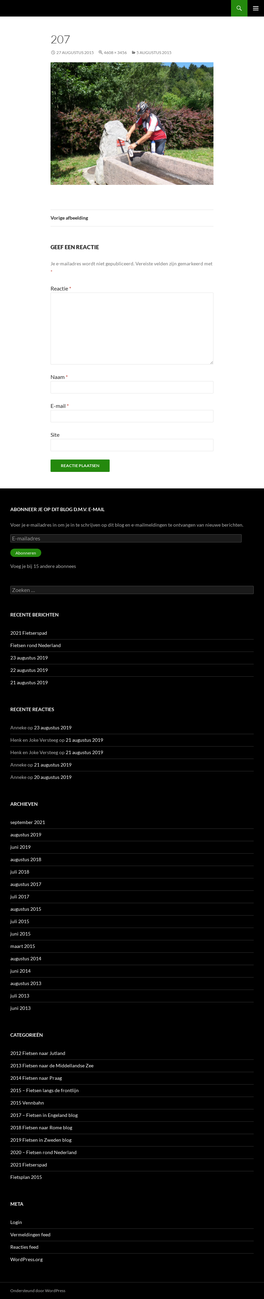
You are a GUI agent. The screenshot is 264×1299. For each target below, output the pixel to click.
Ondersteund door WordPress (37, 1290)
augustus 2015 (25, 909)
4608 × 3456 (115, 52)
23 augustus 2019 (29, 658)
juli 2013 (19, 996)
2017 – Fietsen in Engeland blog (44, 1115)
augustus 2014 (25, 958)
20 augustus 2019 (53, 777)
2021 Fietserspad (28, 633)
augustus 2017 (25, 884)
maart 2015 (22, 946)
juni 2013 (20, 1008)
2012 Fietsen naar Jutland (37, 1053)
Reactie (61, 288)
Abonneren (25, 553)
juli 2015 (19, 921)
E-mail (60, 405)
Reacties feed (24, 1247)
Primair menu (256, 8)
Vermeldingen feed (30, 1234)
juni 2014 (20, 971)
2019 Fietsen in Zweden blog (41, 1140)
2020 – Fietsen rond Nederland (43, 1152)
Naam (59, 376)
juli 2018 (19, 872)
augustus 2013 (25, 983)
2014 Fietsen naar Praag (36, 1078)
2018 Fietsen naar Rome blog (41, 1127)
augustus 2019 (25, 834)
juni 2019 (20, 847)
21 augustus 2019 (29, 682)
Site (55, 434)
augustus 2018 (25, 859)
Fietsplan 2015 (26, 1177)
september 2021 (27, 822)
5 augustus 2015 (154, 52)
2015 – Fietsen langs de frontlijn (44, 1090)
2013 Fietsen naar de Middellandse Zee (52, 1065)
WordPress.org (26, 1259)
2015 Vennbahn (27, 1103)
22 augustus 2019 (29, 670)
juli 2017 (19, 896)
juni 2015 (20, 934)
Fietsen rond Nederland (35, 645)
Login (16, 1222)
